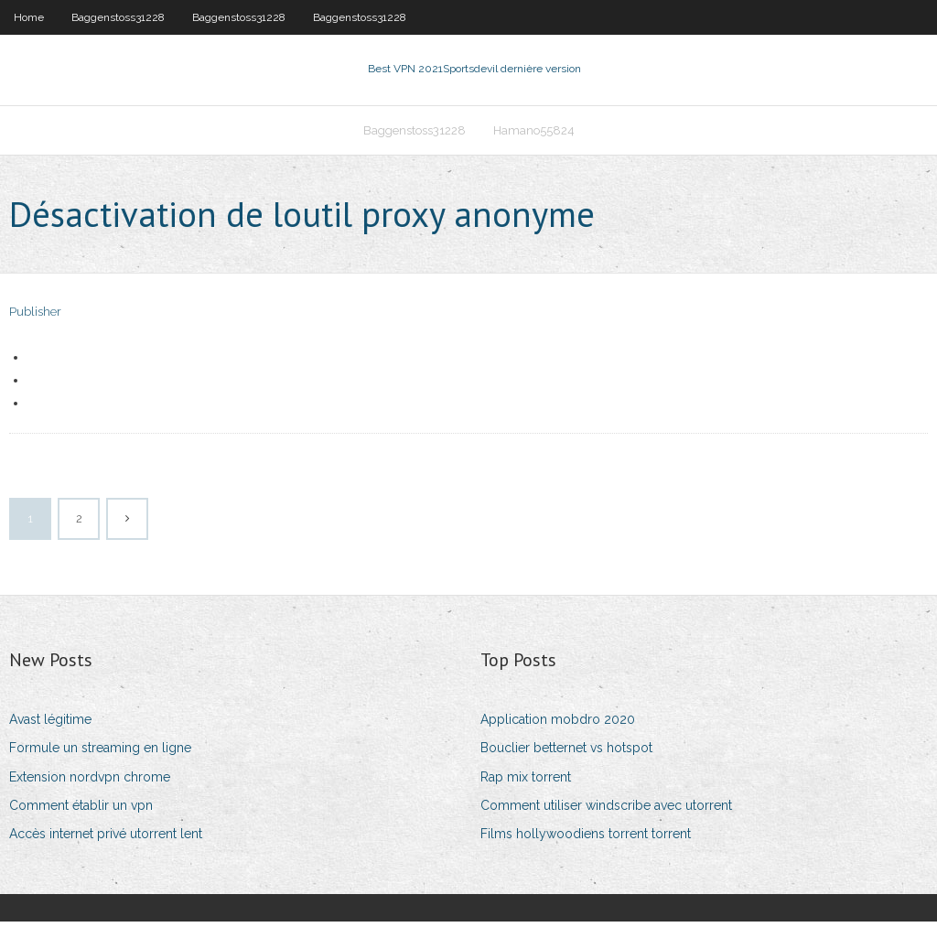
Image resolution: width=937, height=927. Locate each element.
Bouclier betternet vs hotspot (566, 754)
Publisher (35, 318)
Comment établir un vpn (81, 810)
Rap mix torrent (525, 782)
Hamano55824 (534, 134)
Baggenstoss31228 (118, 17)
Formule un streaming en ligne (100, 754)
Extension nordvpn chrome (89, 782)
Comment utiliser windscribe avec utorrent (606, 810)
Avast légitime (50, 725)
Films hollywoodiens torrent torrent (585, 839)
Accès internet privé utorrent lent (105, 839)
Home (29, 17)
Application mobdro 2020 (557, 725)
